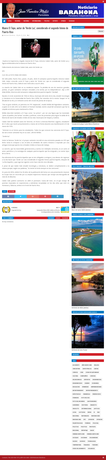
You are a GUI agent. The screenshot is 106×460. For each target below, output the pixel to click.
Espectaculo (77, 394)
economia (95, 383)
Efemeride (85, 387)
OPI (84, 419)
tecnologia (92, 441)
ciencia (75, 372)
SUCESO (75, 441)
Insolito (76, 408)
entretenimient (78, 390)
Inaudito (93, 405)
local (74, 412)
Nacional (26, 21)
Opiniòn (99, 419)
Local (10, 21)
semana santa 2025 (78, 434)
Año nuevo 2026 (87, 365)
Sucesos (82, 441)
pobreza (87, 423)
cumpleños (84, 376)
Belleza (96, 365)
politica (75, 426)
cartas (96, 368)
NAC (98, 412)
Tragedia (87, 445)
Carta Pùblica (87, 368)
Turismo (95, 445)
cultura (75, 376)
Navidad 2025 (77, 419)
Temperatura (77, 445)
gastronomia (91, 401)
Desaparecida (97, 379)
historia (85, 405)
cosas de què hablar (92, 372)
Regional (17, 21)
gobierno (76, 405)
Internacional (36, 21)
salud (92, 430)
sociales (75, 437)
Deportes (87, 379)
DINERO (87, 383)
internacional (86, 408)
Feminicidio (97, 394)
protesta (92, 426)
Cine (81, 372)
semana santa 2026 (93, 434)
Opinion (63, 21)
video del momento (79, 448)
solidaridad (94, 437)
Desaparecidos (77, 383)
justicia (96, 408)
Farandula (86, 394)
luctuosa (11, 191)
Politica (46, 21)
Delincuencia (77, 379)
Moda (89, 412)
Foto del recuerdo (79, 401)
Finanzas (76, 397)
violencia (91, 448)
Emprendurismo (96, 387)
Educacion (76, 387)
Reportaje (84, 430)
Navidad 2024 (95, 416)
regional (76, 430)
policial (95, 423)
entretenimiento (92, 390)
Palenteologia (78, 423)
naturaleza (85, 416)
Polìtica (84, 426)
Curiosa (92, 376)
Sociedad (72, 21)
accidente (76, 365)
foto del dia (85, 397)
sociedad (84, 437)
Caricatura (76, 368)
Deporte (55, 21)
